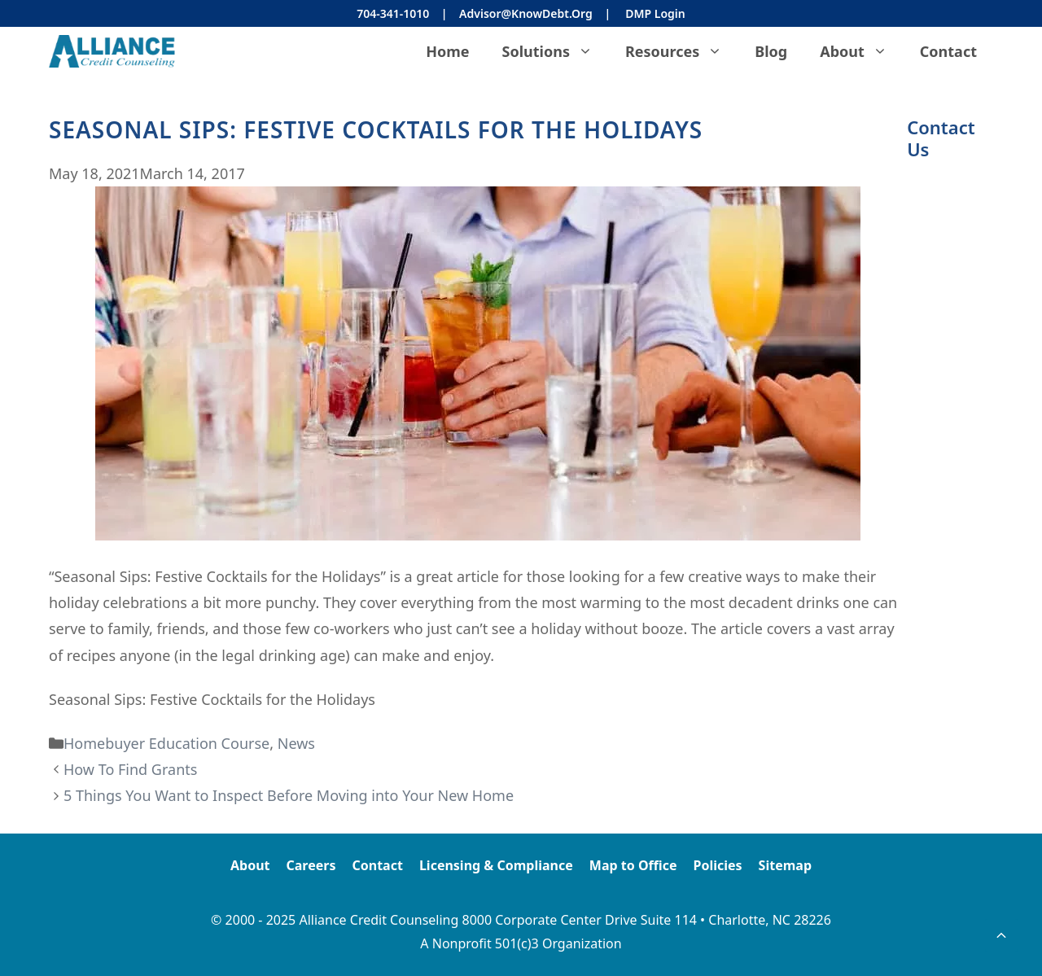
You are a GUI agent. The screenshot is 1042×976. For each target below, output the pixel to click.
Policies (717, 865)
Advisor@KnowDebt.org (526, 13)
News (296, 743)
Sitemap (785, 865)
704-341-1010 (393, 13)
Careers (311, 865)
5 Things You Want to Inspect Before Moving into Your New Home (288, 795)
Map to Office (633, 865)
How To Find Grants (130, 769)
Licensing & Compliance (496, 865)
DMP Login (655, 13)
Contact (948, 51)
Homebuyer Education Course (166, 743)
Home (447, 51)
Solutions (555, 51)
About (862, 51)
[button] (1001, 935)
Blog (771, 51)
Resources (681, 51)
